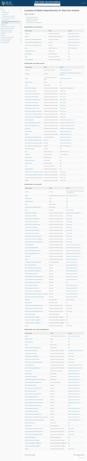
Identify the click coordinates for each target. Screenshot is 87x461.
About (11, 9)
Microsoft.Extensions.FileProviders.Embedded (34, 296)
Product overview (6, 12)
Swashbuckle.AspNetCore (30, 314)
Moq (26, 48)
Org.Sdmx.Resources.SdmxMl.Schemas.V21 (34, 177)
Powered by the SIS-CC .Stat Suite (9, 16)
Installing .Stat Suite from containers (11, 28)
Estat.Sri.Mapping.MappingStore (31, 247)
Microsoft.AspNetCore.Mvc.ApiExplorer (33, 270)
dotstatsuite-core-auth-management (34, 22)
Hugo (83, 457)
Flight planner (5, 14)
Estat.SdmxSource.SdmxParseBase (32, 105)
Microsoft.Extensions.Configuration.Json (33, 45)
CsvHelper (27, 73)
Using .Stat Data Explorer (11, 41)
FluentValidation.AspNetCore (31, 376)
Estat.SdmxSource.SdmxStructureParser (33, 111)
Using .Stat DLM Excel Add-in (11, 39)
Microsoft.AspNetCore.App (30, 265)
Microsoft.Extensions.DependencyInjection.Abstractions (36, 294)
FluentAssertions (28, 131)
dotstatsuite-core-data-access (33, 19)
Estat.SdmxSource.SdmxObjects (31, 102)
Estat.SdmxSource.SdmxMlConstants (32, 99)
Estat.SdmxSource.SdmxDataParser (32, 93)
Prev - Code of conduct (29, 455)
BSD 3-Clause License (72, 48)
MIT (69, 51)
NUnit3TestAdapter (29, 59)
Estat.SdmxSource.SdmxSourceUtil (32, 108)
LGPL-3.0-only (63, 91)
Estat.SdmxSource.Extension (31, 88)
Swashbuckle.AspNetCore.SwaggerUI (32, 322)
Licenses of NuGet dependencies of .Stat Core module (11, 22)
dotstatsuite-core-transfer (32, 20)
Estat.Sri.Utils (27, 128)
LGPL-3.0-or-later (69, 210)
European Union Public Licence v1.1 (67, 88)
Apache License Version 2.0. (74, 33)
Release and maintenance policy (9, 17)
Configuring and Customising (11, 32)
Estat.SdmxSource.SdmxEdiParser (32, 96)
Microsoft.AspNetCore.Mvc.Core (31, 273)
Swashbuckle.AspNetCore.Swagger (32, 317)
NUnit (26, 56)
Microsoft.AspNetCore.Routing (31, 285)
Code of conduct (6, 19)
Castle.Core (27, 33)
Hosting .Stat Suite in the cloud (6, 30)
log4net (26, 36)
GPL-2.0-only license (64, 154)
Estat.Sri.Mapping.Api (29, 119)
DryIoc (26, 85)
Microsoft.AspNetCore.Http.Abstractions (33, 42)
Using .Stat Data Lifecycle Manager (11, 37)
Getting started (11, 25)
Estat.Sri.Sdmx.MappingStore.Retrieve (33, 122)
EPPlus (26, 210)
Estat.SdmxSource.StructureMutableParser (34, 117)
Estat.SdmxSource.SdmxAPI (30, 91)
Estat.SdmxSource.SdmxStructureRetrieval (34, 114)
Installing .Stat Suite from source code (11, 26)
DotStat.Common (28, 82)
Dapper (26, 78)
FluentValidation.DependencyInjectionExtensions (35, 379)
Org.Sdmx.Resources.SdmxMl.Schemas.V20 (34, 174)
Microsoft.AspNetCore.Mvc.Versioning (33, 282)
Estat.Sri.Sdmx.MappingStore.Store (32, 125)
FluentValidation (28, 373)
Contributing (11, 34)
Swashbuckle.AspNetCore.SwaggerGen (33, 320)
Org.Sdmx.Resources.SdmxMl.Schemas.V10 (34, 171)
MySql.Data (27, 154)
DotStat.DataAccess (29, 201)
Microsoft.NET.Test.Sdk (30, 148)
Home (2, 7)
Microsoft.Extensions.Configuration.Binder (34, 143)
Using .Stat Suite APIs (11, 43)
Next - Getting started (79, 455)
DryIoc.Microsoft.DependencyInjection (33, 207)
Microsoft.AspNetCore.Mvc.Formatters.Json (34, 279)
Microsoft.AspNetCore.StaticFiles (31, 288)
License (4, 10)
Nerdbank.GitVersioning (30, 51)
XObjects (27, 180)
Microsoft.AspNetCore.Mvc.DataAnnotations (34, 276)
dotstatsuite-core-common (32, 17)
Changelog (3, 35)
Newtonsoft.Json (28, 54)
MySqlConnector (28, 157)
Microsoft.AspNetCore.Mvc (30, 391)
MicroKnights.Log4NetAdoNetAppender (33, 39)
